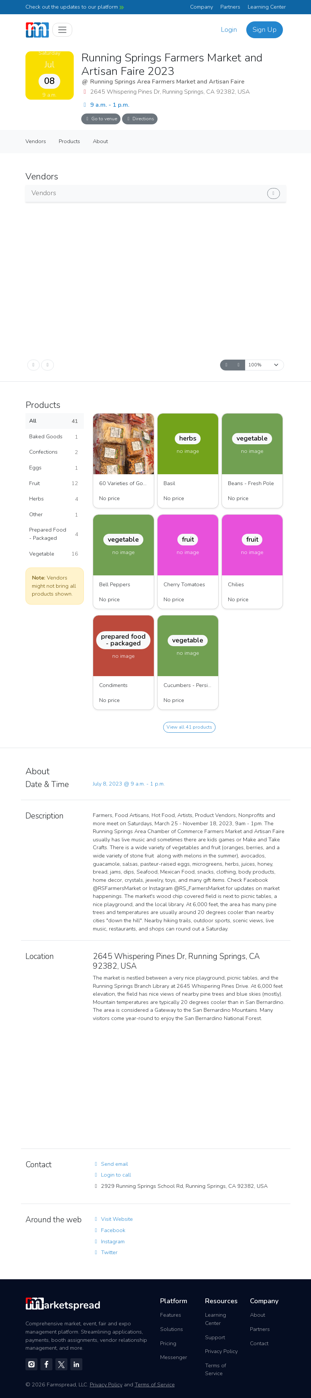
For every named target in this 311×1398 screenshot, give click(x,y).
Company (201, 6)
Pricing (168, 1343)
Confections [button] (53, 452)
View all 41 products (189, 727)
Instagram (109, 1241)
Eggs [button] (53, 468)
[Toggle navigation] (62, 30)
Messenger (173, 1357)
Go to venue (101, 118)
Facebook (109, 1230)
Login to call (112, 1174)
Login (229, 29)
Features (170, 1315)
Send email (110, 1164)
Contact (259, 1343)
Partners (230, 6)
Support (215, 1337)
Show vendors (236, 192)
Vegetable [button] (53, 554)
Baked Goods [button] (53, 437)
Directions (139, 118)
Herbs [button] (53, 499)
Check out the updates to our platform (74, 6)
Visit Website (113, 1219)
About (100, 141)
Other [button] (53, 515)
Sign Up (265, 29)
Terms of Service (215, 1369)
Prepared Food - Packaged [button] (53, 534)
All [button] (53, 421)
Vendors (35, 141)
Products (69, 141)
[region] (189, 1085)
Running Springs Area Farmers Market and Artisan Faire (167, 82)
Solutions (171, 1329)
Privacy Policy (221, 1351)
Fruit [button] (53, 483)
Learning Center (267, 6)
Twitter (105, 1252)
